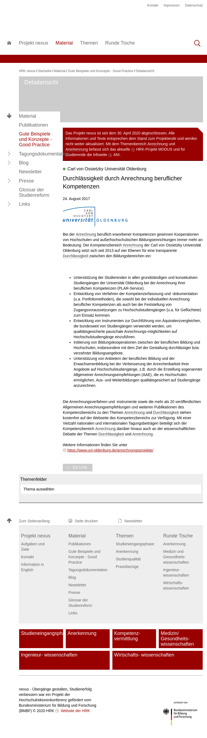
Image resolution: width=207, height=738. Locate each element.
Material (27, 116)
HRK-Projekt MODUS (154, 149)
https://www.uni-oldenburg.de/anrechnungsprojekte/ (110, 450)
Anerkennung (76, 149)
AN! (116, 155)
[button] (9, 153)
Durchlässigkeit (75, 256)
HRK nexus (27, 71)
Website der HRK (75, 711)
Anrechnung (157, 144)
